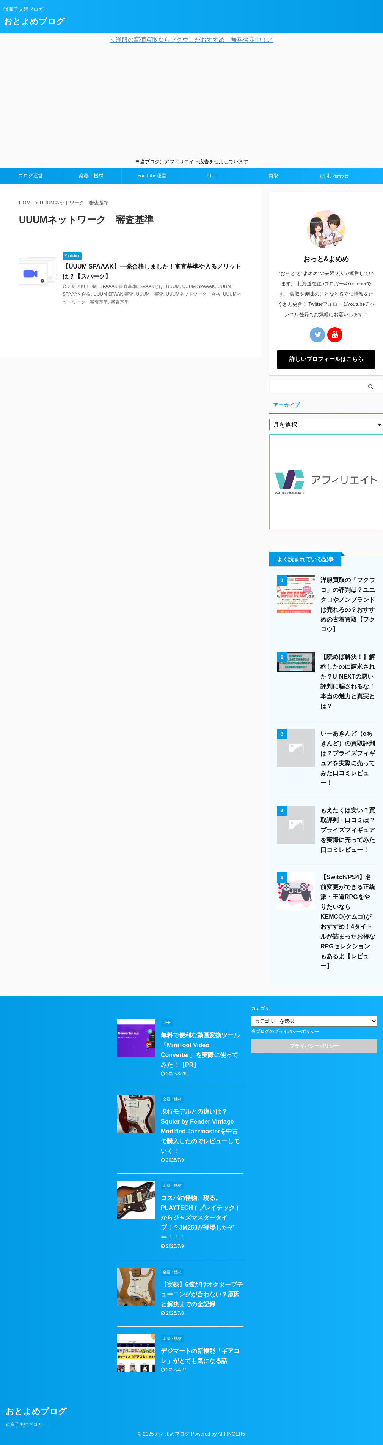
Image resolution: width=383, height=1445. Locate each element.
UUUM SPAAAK (198, 286)
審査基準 (120, 302)
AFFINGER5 (231, 1434)
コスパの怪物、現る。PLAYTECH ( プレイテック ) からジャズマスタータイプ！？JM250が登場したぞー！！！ (200, 1218)
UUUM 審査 (149, 294)
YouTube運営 (151, 176)
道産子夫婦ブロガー (26, 1424)
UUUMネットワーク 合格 (193, 294)
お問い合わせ (334, 176)
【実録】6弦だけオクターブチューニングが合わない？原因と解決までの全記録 (202, 1294)
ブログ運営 (30, 176)
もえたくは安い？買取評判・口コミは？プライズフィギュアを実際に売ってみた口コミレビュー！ (347, 830)
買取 (273, 176)
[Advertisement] (191, 101)
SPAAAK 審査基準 (118, 286)
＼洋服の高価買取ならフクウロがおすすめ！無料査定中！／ (191, 39)
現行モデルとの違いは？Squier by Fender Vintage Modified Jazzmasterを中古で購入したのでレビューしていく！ (200, 1131)
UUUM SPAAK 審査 (113, 294)
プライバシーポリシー (314, 1046)
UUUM (173, 286)
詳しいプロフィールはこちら (326, 359)
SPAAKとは (151, 286)
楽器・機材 (91, 176)
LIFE (212, 176)
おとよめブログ (34, 21)
